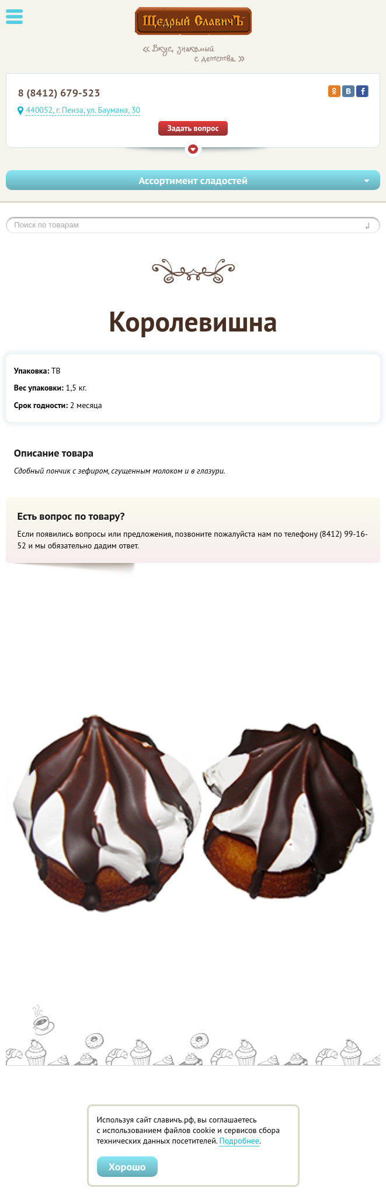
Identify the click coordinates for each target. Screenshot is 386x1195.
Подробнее (239, 1140)
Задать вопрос (192, 128)
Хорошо (127, 1166)
